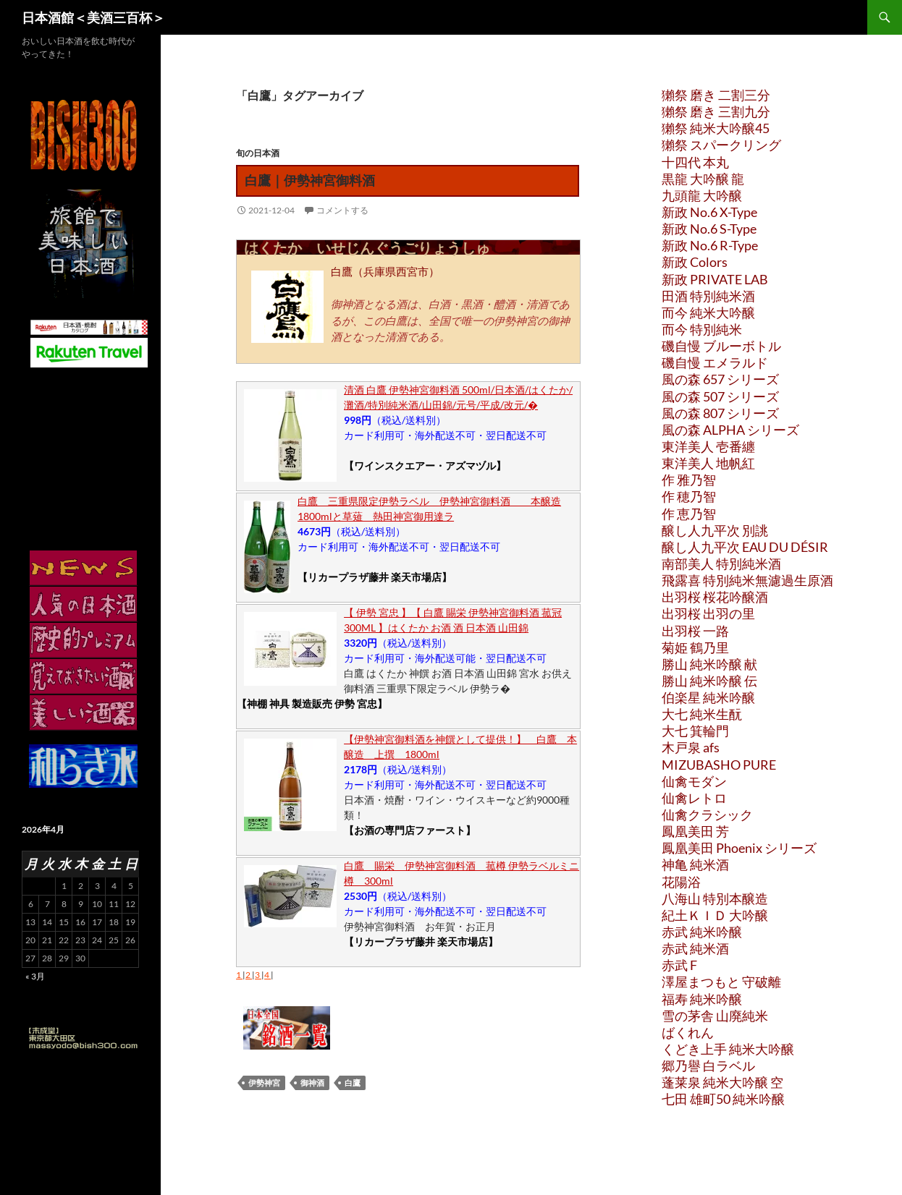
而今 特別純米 (702, 329)
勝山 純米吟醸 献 (709, 664)
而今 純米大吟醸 (708, 312)
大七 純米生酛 (702, 714)
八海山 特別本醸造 (715, 898)
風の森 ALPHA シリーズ (730, 430)
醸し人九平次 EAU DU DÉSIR (745, 547)
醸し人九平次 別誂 (715, 530)
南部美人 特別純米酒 (721, 563)
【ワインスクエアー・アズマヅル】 (425, 465)
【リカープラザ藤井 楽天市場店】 (375, 577)
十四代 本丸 (695, 162)
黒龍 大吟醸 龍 (703, 179)
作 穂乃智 (689, 496)
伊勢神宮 (264, 1082)
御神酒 (312, 1082)
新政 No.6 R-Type (710, 245)
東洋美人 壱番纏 (708, 446)
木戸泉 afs (691, 747)
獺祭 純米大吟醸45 (716, 128)
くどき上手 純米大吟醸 (728, 1049)
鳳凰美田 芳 (695, 831)
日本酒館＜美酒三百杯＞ (93, 17)
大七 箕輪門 (695, 731)
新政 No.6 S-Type (709, 229)
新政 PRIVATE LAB (715, 279)
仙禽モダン (694, 781)
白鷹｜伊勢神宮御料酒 (310, 180)
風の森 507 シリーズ (720, 396)
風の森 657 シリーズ (720, 379)
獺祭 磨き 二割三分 (716, 95)
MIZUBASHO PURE (719, 765)
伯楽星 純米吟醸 (708, 697)
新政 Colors (695, 262)
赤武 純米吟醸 (702, 932)
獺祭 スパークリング (721, 145)
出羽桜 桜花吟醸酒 (715, 597)
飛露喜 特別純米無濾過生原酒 (747, 580)
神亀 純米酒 (695, 864)
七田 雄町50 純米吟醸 (723, 1099)
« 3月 (35, 976)
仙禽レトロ (694, 798)
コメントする (342, 210)
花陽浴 (681, 882)
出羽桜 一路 (695, 631)
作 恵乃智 (689, 514)
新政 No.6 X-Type (709, 212)
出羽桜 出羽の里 (708, 613)
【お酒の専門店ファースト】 (410, 830)
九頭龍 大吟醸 (702, 195)
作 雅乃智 (689, 480)
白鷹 (353, 1082)
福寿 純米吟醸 (702, 999)
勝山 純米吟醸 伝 (709, 681)
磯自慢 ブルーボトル (721, 346)
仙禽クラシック (707, 814)
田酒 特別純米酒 (708, 296)
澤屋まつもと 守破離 (721, 982)
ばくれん (688, 1032)
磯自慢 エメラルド (715, 362)
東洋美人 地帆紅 (708, 463)
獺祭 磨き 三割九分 (716, 111)
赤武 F (679, 965)
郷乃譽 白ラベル (708, 1065)
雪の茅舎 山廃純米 (715, 1016)
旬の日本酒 (257, 153)
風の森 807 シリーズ (720, 413)
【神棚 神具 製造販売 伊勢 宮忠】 (312, 703)
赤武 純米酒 (695, 948)
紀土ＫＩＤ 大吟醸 (715, 915)
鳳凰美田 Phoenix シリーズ (739, 848)
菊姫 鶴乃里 (695, 647)
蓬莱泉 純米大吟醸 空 (722, 1082)
